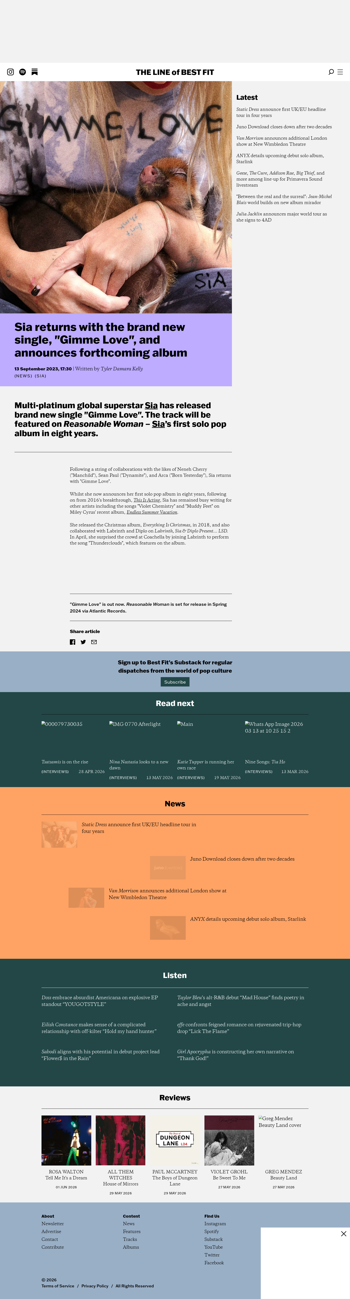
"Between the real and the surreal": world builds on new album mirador (284, 200)
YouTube (213, 1247)
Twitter (212, 1255)
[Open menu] (340, 72)
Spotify (211, 1232)
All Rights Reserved (135, 1285)
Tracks (130, 1240)
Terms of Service (58, 1285)
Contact (50, 1240)
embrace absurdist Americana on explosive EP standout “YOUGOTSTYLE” (100, 1001)
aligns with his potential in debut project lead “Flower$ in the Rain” (101, 1055)
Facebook (214, 1263)
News (23, 375)
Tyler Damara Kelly (122, 369)
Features (132, 1232)
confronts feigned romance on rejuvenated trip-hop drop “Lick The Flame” (239, 1028)
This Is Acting (146, 500)
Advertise (51, 1232)
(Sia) (40, 376)
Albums (131, 1247)
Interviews (55, 771)
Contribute (53, 1247)
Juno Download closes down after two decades (284, 127)
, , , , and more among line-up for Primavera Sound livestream (280, 179)
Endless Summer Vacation (152, 512)
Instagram (215, 1224)
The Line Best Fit (175, 72)
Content (131, 1216)
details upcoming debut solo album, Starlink (280, 159)
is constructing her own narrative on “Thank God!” (235, 1055)
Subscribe (175, 682)
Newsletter (53, 1224)
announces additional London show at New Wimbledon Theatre (281, 141)
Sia (151, 405)
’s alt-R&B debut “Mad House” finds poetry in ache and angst (240, 1001)
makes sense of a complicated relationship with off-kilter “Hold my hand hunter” (99, 1028)
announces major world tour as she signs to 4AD (281, 217)
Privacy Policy (94, 1285)
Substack (213, 1240)
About (48, 1216)
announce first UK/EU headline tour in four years (281, 113)
